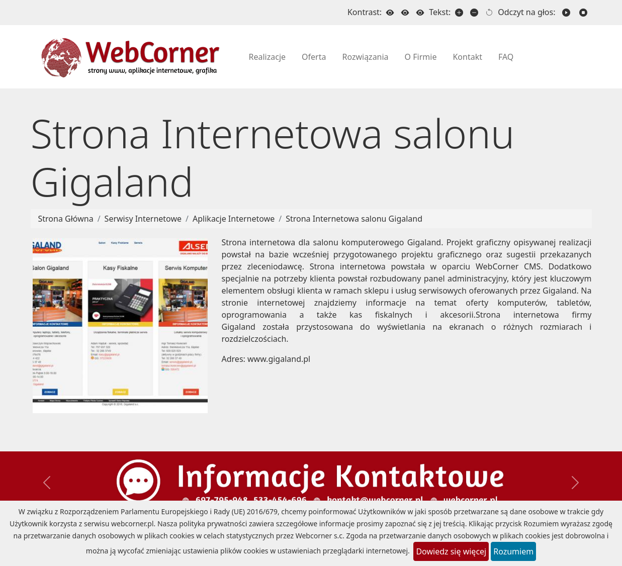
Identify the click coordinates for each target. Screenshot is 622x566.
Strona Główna (66, 218)
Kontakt (467, 56)
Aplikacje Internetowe (234, 218)
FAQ (505, 56)
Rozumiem (513, 551)
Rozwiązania (365, 56)
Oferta (314, 56)
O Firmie (421, 56)
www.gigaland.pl (278, 358)
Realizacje (267, 56)
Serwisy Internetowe (143, 218)
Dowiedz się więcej (451, 551)
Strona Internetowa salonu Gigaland (354, 218)
